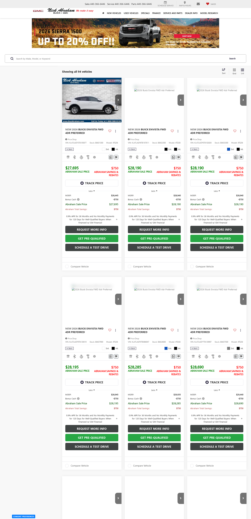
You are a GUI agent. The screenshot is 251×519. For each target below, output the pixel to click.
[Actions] (115, 131)
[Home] (103, 13)
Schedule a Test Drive (92, 247)
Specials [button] (145, 13)
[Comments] (111, 157)
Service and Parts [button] (172, 13)
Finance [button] (156, 13)
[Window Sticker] (116, 157)
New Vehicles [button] (114, 13)
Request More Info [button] (92, 229)
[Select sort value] (224, 71)
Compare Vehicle (80, 266)
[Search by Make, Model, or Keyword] (121, 58)
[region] (91, 209)
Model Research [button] (209, 13)
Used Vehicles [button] (131, 13)
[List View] (243, 71)
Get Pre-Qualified (91, 238)
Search (232, 58)
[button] (118, 100)
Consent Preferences (23, 516)
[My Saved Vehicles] (211, 4)
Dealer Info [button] (191, 13)
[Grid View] (234, 71)
